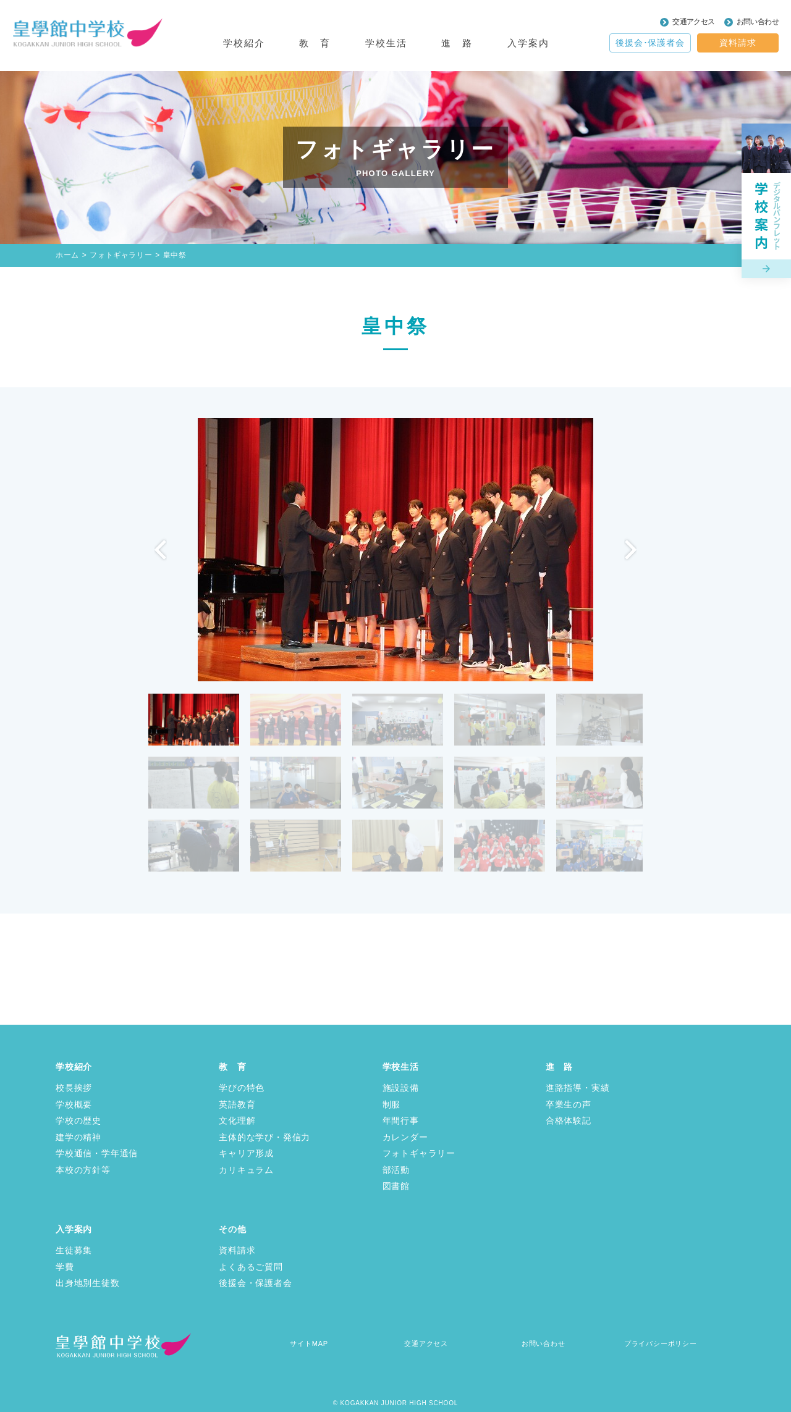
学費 (65, 1267)
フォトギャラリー (121, 255)
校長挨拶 (74, 1088)
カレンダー (405, 1137)
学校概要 (74, 1104)
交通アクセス (693, 21)
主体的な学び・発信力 (264, 1137)
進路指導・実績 (578, 1088)
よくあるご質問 (251, 1267)
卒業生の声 (568, 1104)
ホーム (67, 255)
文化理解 (237, 1120)
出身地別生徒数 (88, 1283)
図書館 (396, 1186)
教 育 (232, 1067)
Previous (160, 549)
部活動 (396, 1170)
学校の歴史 (78, 1120)
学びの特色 (241, 1088)
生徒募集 (74, 1250)
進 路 (559, 1067)
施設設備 (401, 1088)
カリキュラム (246, 1170)
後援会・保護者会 (255, 1283)
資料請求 (737, 43)
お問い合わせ (758, 21)
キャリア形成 (246, 1153)
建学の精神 (78, 1137)
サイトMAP (309, 1343)
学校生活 (401, 1067)
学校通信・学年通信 (97, 1153)
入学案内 (74, 1229)
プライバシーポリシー (660, 1343)
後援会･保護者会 (649, 43)
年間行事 (401, 1120)
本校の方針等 (83, 1170)
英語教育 (237, 1104)
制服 (392, 1104)
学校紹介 (74, 1067)
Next (630, 549)
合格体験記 (568, 1120)
